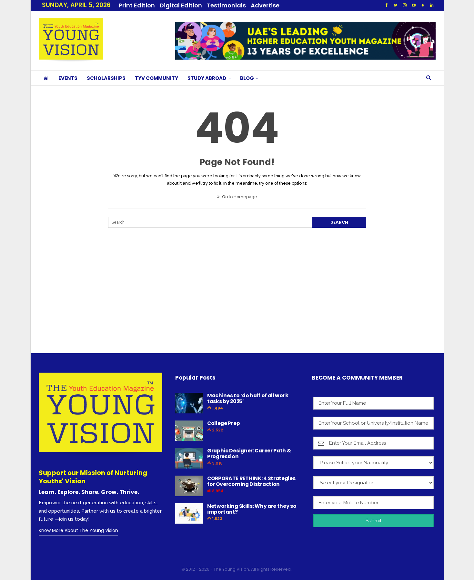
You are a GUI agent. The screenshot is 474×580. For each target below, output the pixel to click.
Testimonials (226, 5)
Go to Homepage (237, 196)
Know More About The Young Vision (78, 530)
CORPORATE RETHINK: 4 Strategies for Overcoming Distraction (251, 481)
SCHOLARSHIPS (106, 78)
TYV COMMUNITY (156, 78)
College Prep (223, 423)
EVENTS (67, 78)
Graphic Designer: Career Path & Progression (249, 453)
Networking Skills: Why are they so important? (252, 509)
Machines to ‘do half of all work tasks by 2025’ (247, 398)
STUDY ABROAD (206, 78)
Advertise (265, 5)
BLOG (247, 78)
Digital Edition (181, 5)
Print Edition (137, 5)
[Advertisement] (230, 303)
